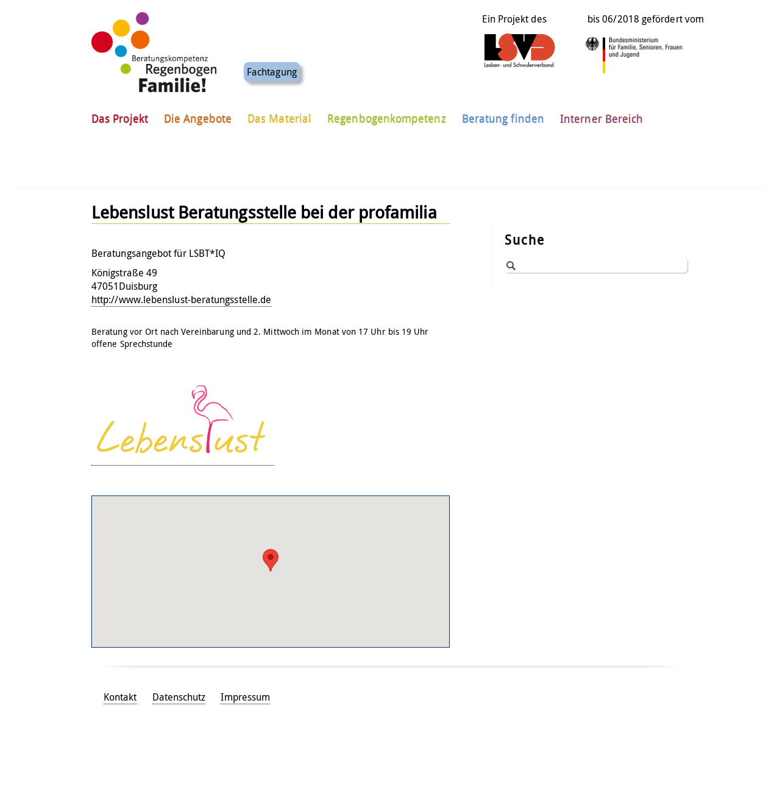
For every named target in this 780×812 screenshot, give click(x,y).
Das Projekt (119, 115)
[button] (270, 560)
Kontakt (120, 697)
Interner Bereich (601, 115)
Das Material (279, 115)
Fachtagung (272, 68)
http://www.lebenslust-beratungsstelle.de (181, 299)
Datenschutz (179, 697)
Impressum (245, 697)
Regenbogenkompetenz (386, 115)
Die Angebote (198, 115)
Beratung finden (503, 115)
